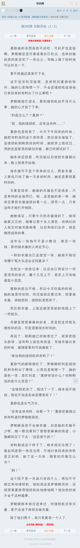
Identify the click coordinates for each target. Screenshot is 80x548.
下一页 (67, 36)
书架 (3, 4)
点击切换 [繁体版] (35, 524)
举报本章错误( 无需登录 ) (40, 41)
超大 (75, 10)
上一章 (13, 36)
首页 (4, 17)
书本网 (40, 3)
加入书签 (49, 36)
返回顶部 (75, 381)
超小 (59, 10)
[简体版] (50, 524)
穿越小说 (12, 17)
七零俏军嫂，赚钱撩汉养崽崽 (33, 17)
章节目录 (31, 36)
